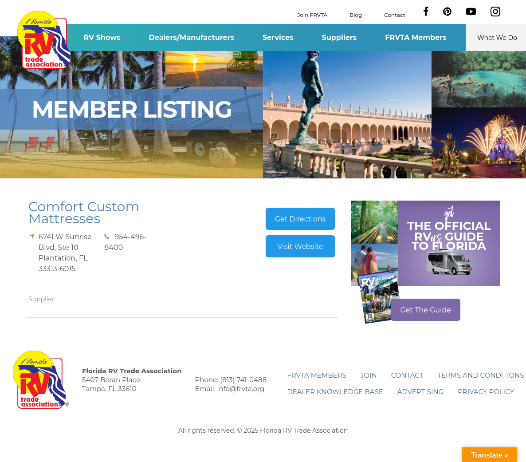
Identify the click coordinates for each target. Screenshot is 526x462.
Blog (355, 14)
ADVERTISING (420, 391)
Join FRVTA (313, 14)
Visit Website (300, 246)
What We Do (497, 38)
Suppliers (339, 37)
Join (369, 375)
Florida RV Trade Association (45, 40)
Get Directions (300, 219)
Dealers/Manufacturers (191, 37)
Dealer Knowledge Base (335, 391)
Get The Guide (425, 310)
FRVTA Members (416, 37)
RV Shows (101, 37)
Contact (394, 14)
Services (278, 37)
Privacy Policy (486, 391)
